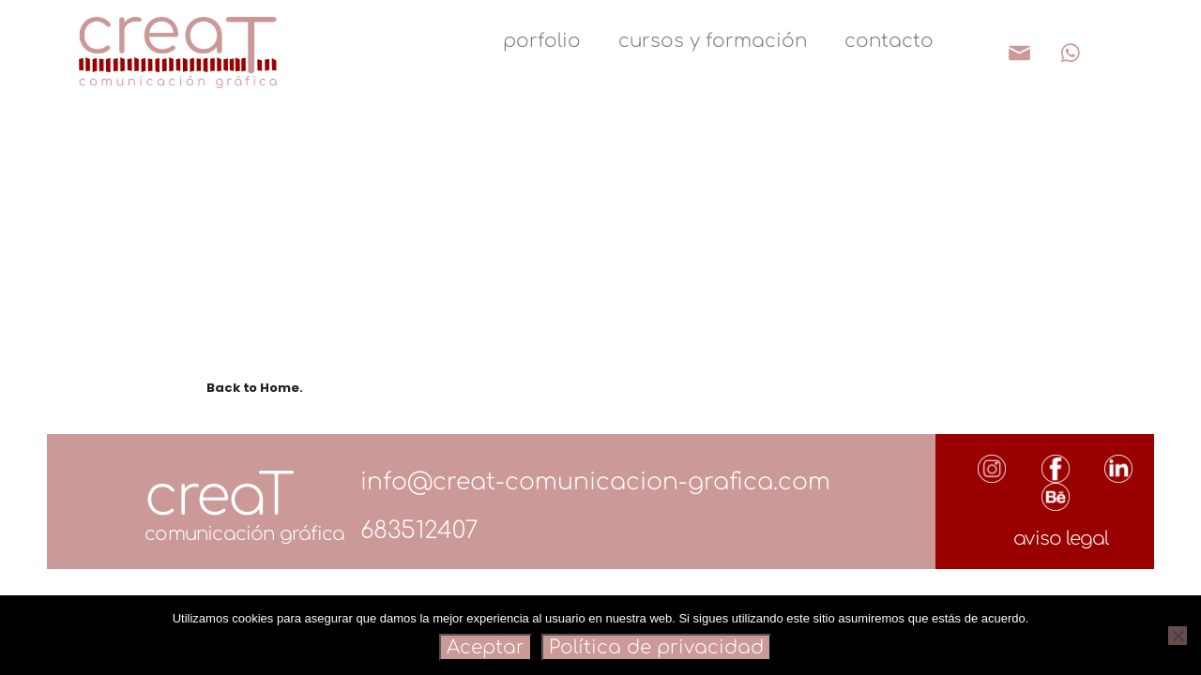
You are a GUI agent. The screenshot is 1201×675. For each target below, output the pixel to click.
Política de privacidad (656, 647)
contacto (889, 41)
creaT (218, 496)
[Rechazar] (1177, 635)
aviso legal (1060, 538)
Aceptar (485, 647)
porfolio (542, 41)
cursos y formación (712, 41)
